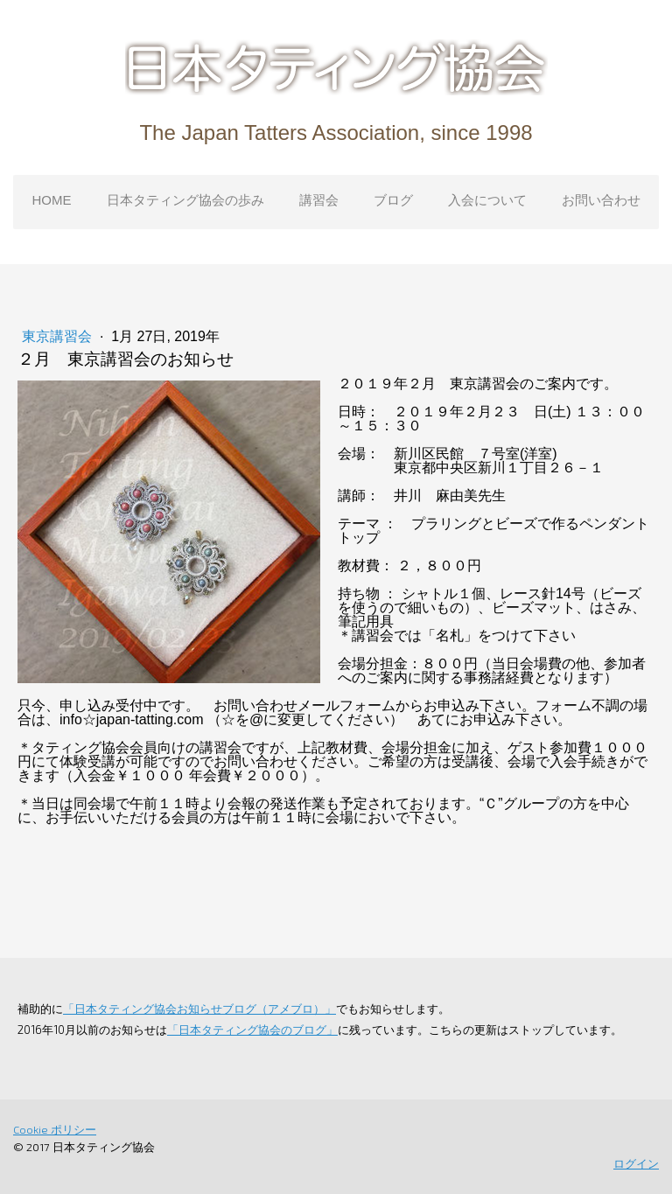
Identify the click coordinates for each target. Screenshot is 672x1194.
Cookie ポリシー (54, 1129)
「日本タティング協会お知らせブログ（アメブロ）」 (199, 1009)
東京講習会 (58, 336)
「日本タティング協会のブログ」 (252, 1030)
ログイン (636, 1163)
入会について (487, 199)
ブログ (393, 199)
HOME (52, 199)
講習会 (319, 199)
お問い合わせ (601, 199)
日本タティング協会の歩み (185, 199)
